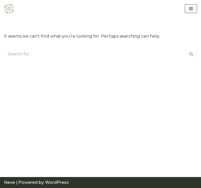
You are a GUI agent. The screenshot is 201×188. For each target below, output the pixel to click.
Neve (9, 182)
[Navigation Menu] (191, 8)
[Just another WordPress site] (10, 9)
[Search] (94, 54)
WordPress (57, 182)
